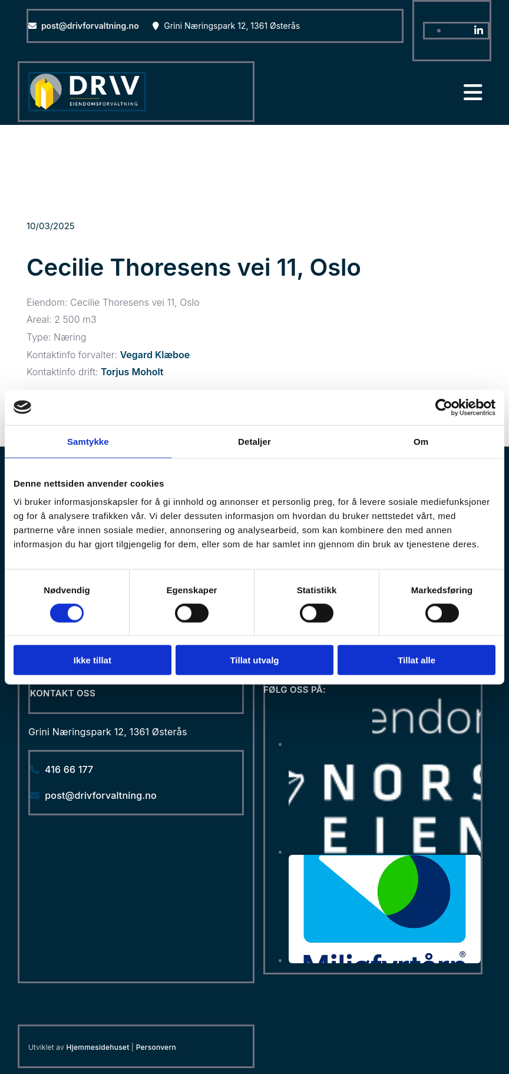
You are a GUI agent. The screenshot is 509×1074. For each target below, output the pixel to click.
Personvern (156, 1047)
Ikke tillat (92, 660)
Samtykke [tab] (88, 441)
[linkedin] (478, 31)
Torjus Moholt (132, 372)
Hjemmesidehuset (98, 1047)
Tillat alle (416, 660)
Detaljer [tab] (254, 441)
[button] (372, 93)
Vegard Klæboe (155, 355)
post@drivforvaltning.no (90, 26)
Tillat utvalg (254, 660)
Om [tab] (421, 441)
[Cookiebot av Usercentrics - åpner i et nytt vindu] (443, 407)
